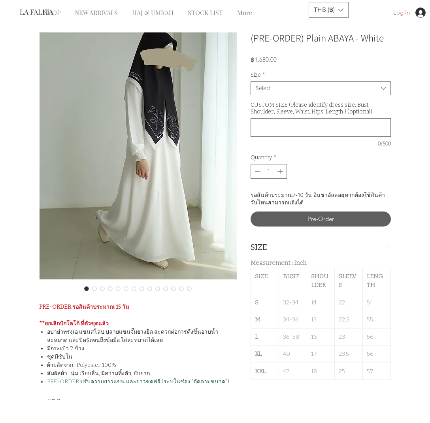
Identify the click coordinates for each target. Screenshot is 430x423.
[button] (329, 10)
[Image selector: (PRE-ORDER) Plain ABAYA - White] (87, 289)
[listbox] (329, 10)
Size (258, 75)
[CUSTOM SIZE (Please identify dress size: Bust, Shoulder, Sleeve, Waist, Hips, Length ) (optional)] (320, 127)
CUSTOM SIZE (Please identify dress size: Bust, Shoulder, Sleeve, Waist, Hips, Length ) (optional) (311, 108)
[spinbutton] (269, 171)
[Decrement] (257, 171)
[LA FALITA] (46, 12)
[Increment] (281, 171)
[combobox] (321, 88)
